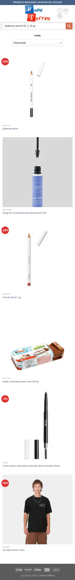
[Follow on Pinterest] (60, 16)
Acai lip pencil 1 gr (12, 297)
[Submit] (69, 26)
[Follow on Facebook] (60, 10)
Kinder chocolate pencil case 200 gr (21, 381)
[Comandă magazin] (37, 42)
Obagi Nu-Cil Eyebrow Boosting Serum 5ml (24, 213)
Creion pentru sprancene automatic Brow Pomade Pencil (31, 466)
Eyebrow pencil (10, 128)
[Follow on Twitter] (66, 10)
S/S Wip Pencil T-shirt (13, 550)
